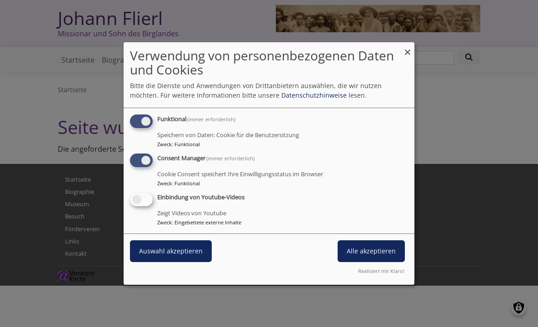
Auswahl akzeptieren (171, 251)
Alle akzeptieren (371, 251)
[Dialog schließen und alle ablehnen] (407, 48)
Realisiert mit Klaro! (381, 271)
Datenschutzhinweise (314, 95)
